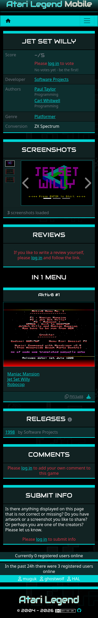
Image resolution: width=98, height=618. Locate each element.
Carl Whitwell (47, 100)
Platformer (45, 116)
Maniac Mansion (23, 374)
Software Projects (51, 79)
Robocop (16, 384)
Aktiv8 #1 (49, 294)
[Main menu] (87, 20)
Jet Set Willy (18, 379)
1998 (10, 432)
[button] (26, 183)
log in (53, 63)
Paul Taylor (45, 89)
